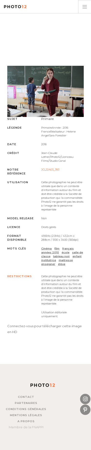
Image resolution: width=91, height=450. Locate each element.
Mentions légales (26, 415)
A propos (26, 421)
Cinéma (46, 248)
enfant (77, 256)
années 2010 (50, 252)
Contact (26, 397)
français (68, 248)
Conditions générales (26, 409)
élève (61, 264)
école (65, 252)
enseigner (48, 264)
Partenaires (26, 403)
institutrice (48, 260)
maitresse (66, 260)
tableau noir (61, 256)
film (56, 248)
